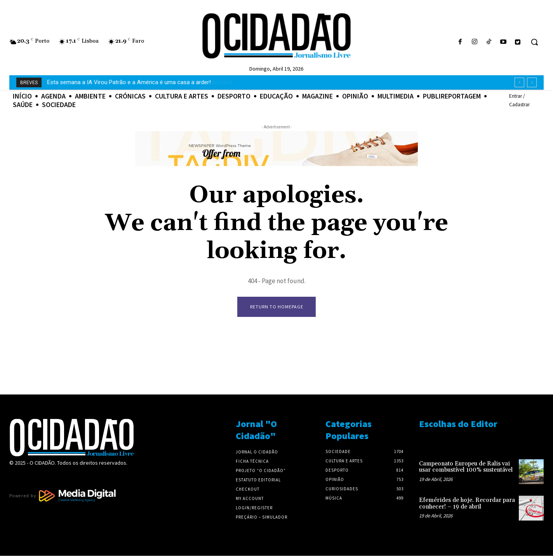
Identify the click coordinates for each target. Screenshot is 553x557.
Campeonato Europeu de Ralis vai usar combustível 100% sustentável (136, 82)
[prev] (519, 82)
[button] (534, 42)
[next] (532, 82)
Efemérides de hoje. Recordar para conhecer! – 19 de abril (467, 505)
